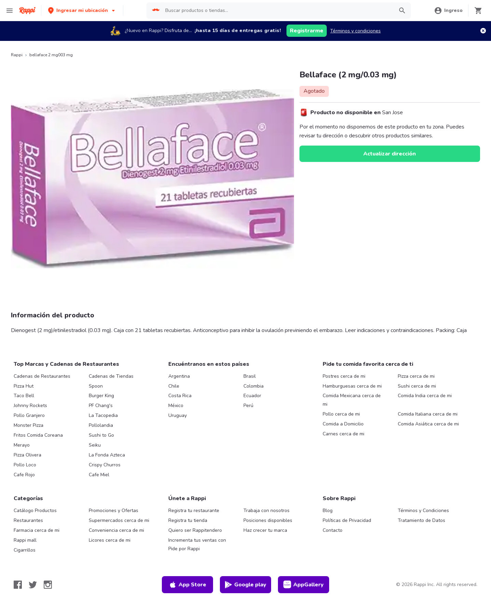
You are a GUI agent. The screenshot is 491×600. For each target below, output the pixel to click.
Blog (328, 510)
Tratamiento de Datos (421, 520)
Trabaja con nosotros (266, 510)
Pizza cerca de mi (416, 376)
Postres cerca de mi (344, 376)
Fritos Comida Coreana (38, 435)
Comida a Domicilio (343, 424)
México (175, 405)
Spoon (96, 386)
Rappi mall (25, 540)
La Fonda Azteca (107, 455)
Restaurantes (28, 520)
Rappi (17, 55)
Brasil (249, 376)
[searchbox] (277, 10)
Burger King (101, 395)
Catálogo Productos (35, 510)
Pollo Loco (25, 465)
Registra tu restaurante (193, 510)
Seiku (95, 445)
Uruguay (177, 415)
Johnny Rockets (30, 405)
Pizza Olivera (27, 455)
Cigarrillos (25, 550)
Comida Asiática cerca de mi (428, 424)
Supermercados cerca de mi (119, 520)
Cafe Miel (99, 474)
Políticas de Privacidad (347, 520)
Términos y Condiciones (423, 510)
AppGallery (303, 585)
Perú (248, 405)
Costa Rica (180, 395)
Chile (173, 386)
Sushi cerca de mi (417, 386)
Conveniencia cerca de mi (116, 530)
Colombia (253, 386)
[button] (82, 10)
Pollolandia (101, 425)
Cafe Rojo (24, 474)
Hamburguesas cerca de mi (352, 386)
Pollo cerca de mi (341, 414)
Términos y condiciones (355, 31)
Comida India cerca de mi (425, 395)
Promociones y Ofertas (113, 510)
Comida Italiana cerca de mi (428, 414)
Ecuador (252, 395)
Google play (245, 585)
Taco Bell (24, 395)
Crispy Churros (105, 465)
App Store (187, 585)
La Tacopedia (103, 415)
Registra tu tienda (187, 520)
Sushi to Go (101, 435)
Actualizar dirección (389, 154)
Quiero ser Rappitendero (195, 530)
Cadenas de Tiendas (111, 376)
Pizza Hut (23, 386)
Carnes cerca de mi (343, 434)
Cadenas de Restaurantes (42, 376)
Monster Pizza (28, 425)
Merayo (22, 445)
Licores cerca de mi (109, 540)
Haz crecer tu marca (265, 530)
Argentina (179, 376)
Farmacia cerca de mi (36, 530)
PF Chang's (101, 405)
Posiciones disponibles (267, 520)
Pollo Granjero (29, 415)
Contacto (332, 530)
